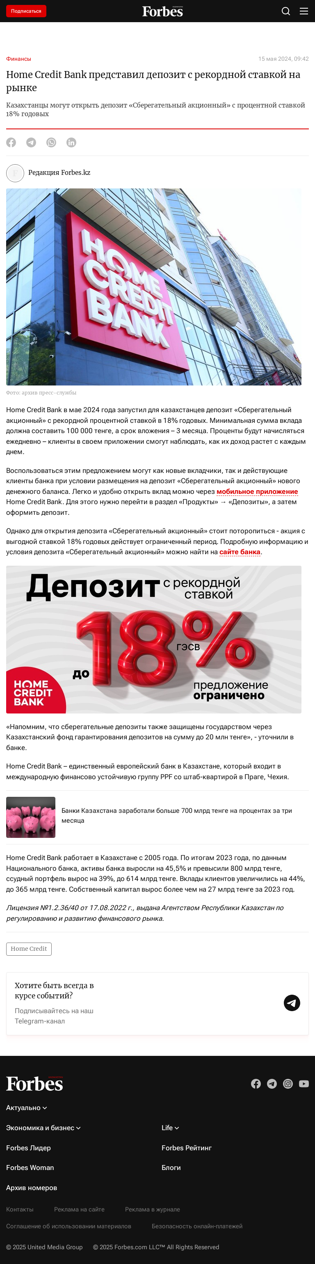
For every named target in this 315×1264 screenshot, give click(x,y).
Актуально (23, 1107)
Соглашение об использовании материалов (68, 1226)
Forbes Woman (30, 1167)
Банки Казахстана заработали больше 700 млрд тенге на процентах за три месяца (177, 815)
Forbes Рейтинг (187, 1148)
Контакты (20, 1209)
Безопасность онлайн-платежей (197, 1226)
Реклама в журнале (152, 1209)
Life (167, 1128)
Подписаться (26, 11)
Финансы (18, 58)
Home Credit (29, 948)
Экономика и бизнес (40, 1128)
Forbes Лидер (28, 1148)
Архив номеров (31, 1188)
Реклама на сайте (79, 1209)
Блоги (171, 1167)
